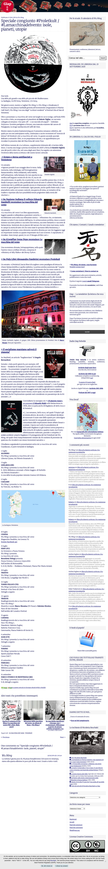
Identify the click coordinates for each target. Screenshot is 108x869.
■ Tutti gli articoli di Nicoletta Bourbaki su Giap (85, 786)
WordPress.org (75, 830)
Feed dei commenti (76, 828)
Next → (62, 737)
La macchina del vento (16, 733)
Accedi (72, 822)
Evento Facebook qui (9, 542)
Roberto (71, 502)
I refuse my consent (61, 866)
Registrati (73, 819)
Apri (71, 123)
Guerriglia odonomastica (82, 438)
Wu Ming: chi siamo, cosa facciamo (84, 265)
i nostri (90, 281)
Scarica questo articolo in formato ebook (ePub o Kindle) (23, 687)
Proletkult (28, 733)
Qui (71, 125)
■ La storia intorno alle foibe (79, 774)
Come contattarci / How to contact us (84, 271)
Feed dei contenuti (76, 825)
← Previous (5, 737)
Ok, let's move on (46, 866)
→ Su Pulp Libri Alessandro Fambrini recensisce (30, 259)
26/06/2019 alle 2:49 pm (54, 755)
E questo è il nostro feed (87, 382)
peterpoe (72, 467)
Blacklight (53, 860)
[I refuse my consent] (105, 861)
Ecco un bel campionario (80, 721)
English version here (77, 267)
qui (91, 378)
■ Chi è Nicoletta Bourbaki (78, 758)
